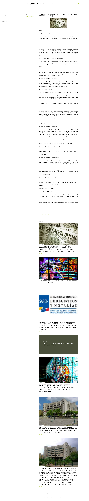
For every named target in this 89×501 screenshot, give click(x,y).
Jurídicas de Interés (41, 3)
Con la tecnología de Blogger (52, 493)
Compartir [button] (28, 11)
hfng (56, 495)
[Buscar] (77, 3)
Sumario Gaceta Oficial (30, 16)
